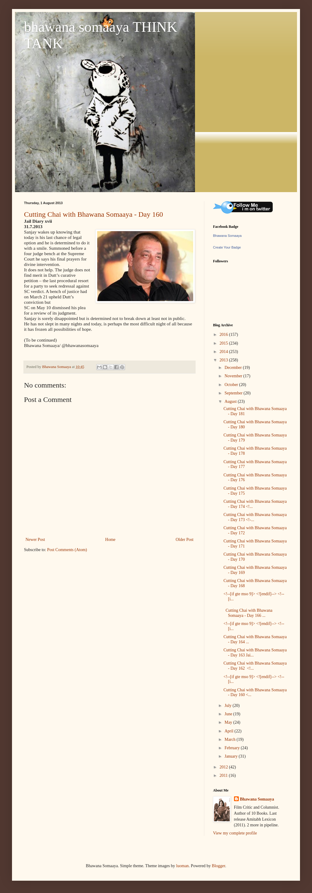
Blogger (218, 866)
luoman (182, 866)
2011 (224, 775)
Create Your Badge (227, 247)
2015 (224, 343)
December (233, 367)
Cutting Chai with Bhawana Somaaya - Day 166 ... (248, 613)
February (232, 748)
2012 (224, 767)
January (231, 756)
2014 (224, 351)
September (233, 393)
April (229, 731)
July (228, 705)
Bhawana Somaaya (227, 235)
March (230, 739)
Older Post (185, 539)
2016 (224, 334)
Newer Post (35, 539)
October (231, 384)
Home (110, 539)
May (228, 722)
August (231, 401)
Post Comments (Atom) (67, 550)
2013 (224, 360)
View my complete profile (235, 833)
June (228, 714)
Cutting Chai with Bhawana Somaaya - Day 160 (93, 214)
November (233, 376)
